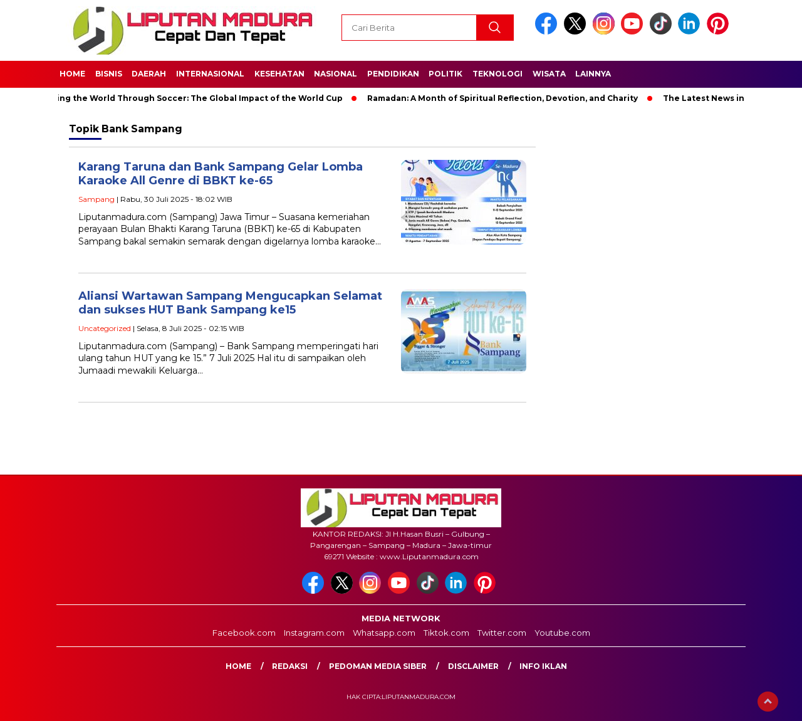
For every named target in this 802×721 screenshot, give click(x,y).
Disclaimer (473, 666)
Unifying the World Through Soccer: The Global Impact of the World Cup (192, 98)
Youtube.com (562, 633)
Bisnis (108, 73)
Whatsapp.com (384, 633)
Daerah (149, 73)
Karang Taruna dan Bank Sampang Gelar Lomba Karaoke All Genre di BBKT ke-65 (220, 174)
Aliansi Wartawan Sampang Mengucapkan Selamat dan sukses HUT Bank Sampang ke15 (230, 303)
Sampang (96, 199)
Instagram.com (314, 633)
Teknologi (497, 73)
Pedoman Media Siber (378, 666)
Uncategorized (104, 328)
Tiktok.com (446, 633)
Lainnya (593, 73)
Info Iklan (543, 666)
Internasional (210, 73)
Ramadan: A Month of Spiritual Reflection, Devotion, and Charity (505, 98)
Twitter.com (501, 633)
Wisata (549, 73)
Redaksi (290, 666)
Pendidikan (393, 73)
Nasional (335, 73)
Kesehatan (279, 73)
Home (72, 73)
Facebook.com (244, 633)
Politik (445, 73)
